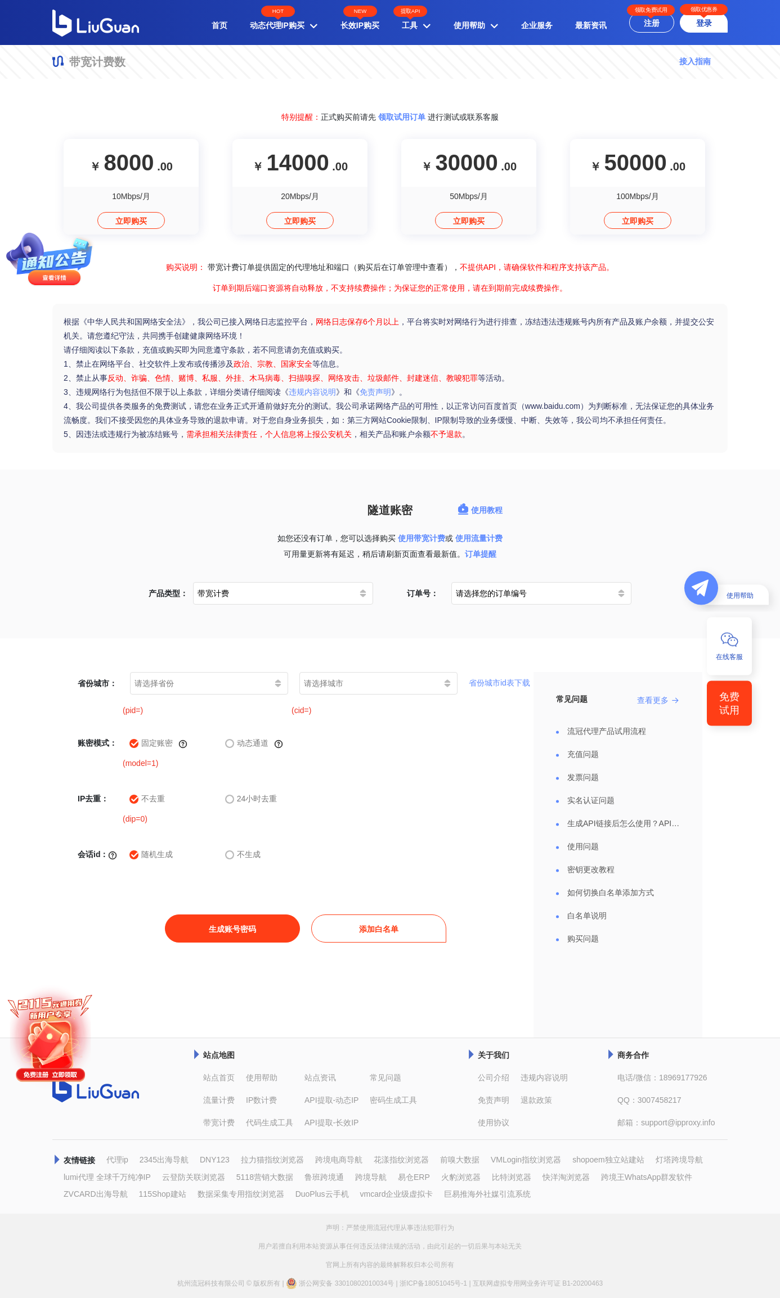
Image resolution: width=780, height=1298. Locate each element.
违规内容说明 (312, 391)
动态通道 (254, 743)
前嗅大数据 (459, 1159)
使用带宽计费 (421, 538)
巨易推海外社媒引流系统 (487, 1193)
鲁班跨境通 (324, 1177)
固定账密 (158, 743)
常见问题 (385, 1077)
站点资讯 (320, 1077)
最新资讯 (591, 25)
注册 (652, 23)
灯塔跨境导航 (679, 1159)
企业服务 (537, 25)
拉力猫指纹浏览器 (272, 1159)
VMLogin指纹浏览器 (526, 1159)
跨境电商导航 (338, 1159)
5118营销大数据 (264, 1177)
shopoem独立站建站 (608, 1159)
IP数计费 (261, 1100)
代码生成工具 (269, 1122)
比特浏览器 (511, 1177)
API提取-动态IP (331, 1100)
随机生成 (151, 854)
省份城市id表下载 (499, 682)
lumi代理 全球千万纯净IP (107, 1177)
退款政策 (536, 1100)
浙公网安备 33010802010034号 (340, 1283)
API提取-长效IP (331, 1122)
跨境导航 (371, 1177)
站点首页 (219, 1077)
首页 (219, 25)
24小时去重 (251, 799)
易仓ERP (414, 1177)
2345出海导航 (164, 1159)
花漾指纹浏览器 (401, 1159)
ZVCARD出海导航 (96, 1193)
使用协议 (493, 1122)
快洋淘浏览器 (566, 1177)
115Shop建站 (162, 1193)
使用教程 (480, 510)
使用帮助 (261, 1077)
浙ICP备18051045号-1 (433, 1283)
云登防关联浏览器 (193, 1177)
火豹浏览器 (461, 1177)
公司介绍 (493, 1077)
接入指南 (695, 61)
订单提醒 (480, 553)
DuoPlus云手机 (322, 1193)
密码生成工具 (393, 1100)
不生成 (243, 854)
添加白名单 (378, 929)
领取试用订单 (401, 116)
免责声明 (375, 391)
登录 (704, 23)
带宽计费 (219, 1122)
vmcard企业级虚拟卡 (396, 1193)
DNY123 (215, 1159)
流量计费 (219, 1100)
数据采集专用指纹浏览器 (241, 1193)
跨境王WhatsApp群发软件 (647, 1177)
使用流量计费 (479, 538)
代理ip (117, 1159)
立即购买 (131, 221)
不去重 (147, 799)
